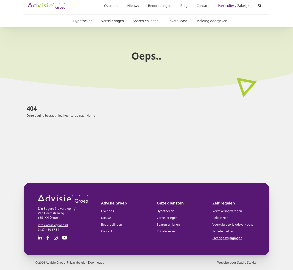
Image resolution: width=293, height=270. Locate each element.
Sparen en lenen (145, 21)
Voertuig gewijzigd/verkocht (232, 224)
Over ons (111, 5)
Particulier (226, 5)
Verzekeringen (112, 21)
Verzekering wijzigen (227, 211)
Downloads (96, 262)
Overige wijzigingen (227, 238)
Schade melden (223, 231)
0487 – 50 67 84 (48, 229)
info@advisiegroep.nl (53, 225)
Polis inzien (220, 218)
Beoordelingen (159, 5)
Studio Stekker (247, 262)
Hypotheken (82, 21)
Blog (184, 5)
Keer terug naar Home (79, 115)
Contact (203, 5)
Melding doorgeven (212, 21)
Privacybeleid (76, 262)
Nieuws (133, 5)
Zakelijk (243, 5)
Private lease (177, 21)
